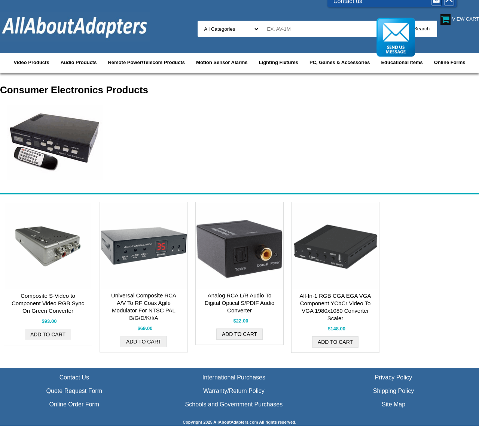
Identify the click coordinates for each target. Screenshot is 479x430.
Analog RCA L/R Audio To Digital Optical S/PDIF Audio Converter (240, 303)
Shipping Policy (393, 391)
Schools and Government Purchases (234, 404)
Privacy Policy (393, 377)
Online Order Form (74, 404)
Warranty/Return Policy (234, 391)
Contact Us (74, 377)
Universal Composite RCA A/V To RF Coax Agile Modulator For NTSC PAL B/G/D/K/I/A (143, 306)
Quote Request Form (74, 391)
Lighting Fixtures (278, 62)
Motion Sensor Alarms (221, 62)
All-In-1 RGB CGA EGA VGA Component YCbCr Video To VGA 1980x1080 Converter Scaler (335, 307)
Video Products (31, 62)
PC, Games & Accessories (339, 62)
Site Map (393, 404)
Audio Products (79, 62)
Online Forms (450, 62)
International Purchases (233, 377)
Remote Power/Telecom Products (146, 62)
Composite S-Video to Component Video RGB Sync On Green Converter (48, 303)
